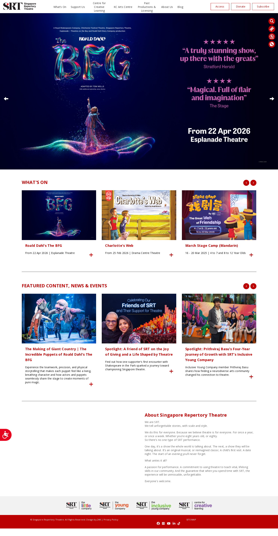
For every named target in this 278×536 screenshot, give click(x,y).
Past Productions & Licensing (147, 6)
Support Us (78, 7)
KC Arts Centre (123, 7)
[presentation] (246, 183)
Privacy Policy (102, 530)
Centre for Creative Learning (99, 6)
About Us (167, 7)
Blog (180, 7)
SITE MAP (139, 530)
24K (90, 530)
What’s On (59, 7)
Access (219, 6)
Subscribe (263, 6)
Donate (241, 6)
